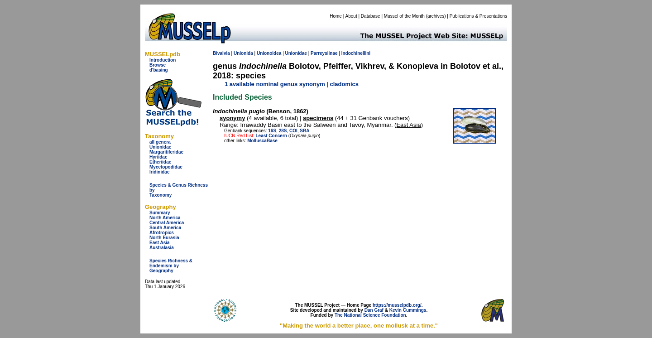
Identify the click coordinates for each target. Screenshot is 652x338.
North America (165, 217)
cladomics (344, 84)
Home (336, 16)
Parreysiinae (324, 53)
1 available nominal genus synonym (275, 84)
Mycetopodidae (165, 166)
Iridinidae (159, 171)
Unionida (243, 53)
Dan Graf (374, 310)
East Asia (159, 242)
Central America (166, 222)
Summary (159, 212)
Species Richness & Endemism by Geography (170, 265)
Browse (157, 65)
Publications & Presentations (478, 16)
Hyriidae (158, 157)
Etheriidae (160, 161)
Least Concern (271, 135)
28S (283, 130)
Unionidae (160, 147)
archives (435, 16)
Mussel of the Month (404, 16)
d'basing (158, 70)
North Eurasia (164, 237)
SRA (304, 130)
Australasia (161, 247)
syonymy (232, 118)
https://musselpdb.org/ (397, 305)
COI (293, 130)
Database (370, 16)
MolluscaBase (262, 140)
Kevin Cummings (408, 310)
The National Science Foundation (370, 315)
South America (165, 227)
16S (272, 130)
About (351, 16)
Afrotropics (161, 232)
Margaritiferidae (166, 152)
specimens (318, 118)
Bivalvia (221, 53)
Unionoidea (269, 53)
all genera (160, 142)
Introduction (162, 60)
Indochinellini (355, 53)
